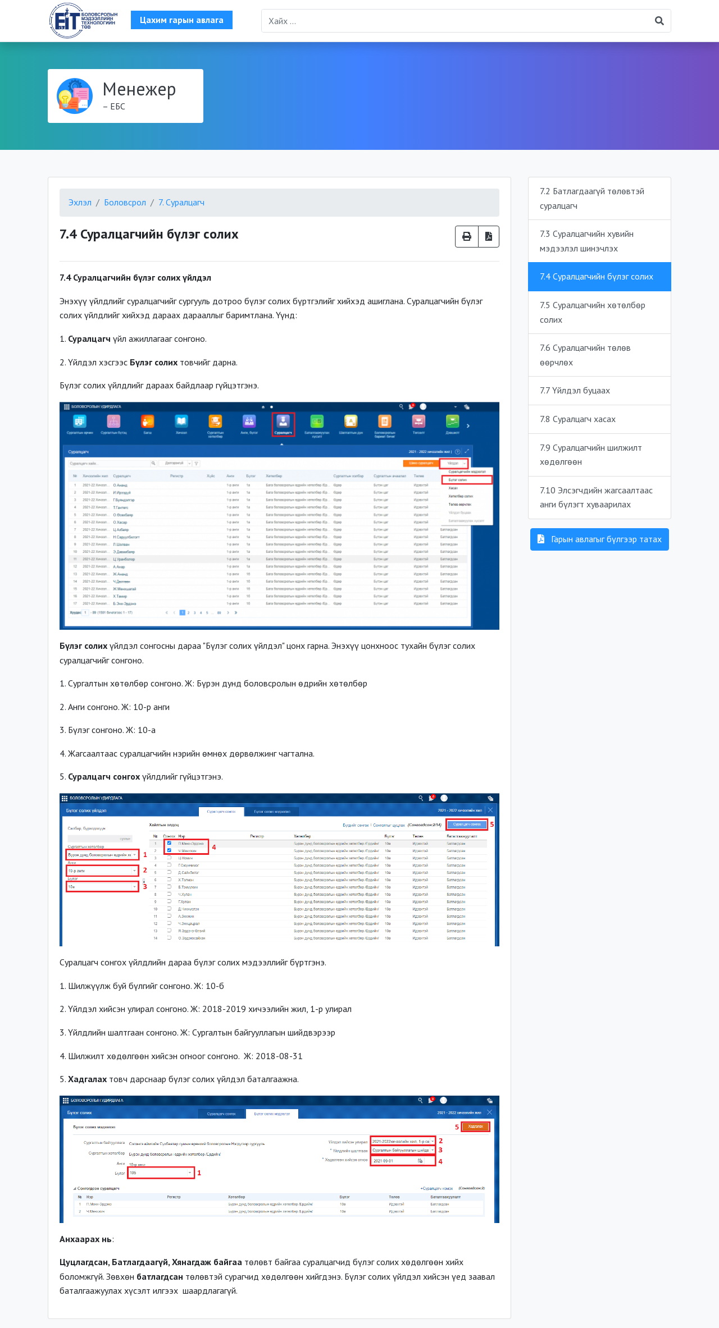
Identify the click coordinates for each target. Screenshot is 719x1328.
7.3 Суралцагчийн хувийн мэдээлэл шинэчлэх (587, 241)
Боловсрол (125, 202)
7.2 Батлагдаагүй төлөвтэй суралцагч (592, 198)
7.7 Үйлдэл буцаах (575, 390)
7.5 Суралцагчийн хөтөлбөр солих (592, 312)
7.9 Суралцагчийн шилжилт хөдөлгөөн (591, 455)
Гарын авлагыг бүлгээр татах (600, 538)
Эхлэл (80, 202)
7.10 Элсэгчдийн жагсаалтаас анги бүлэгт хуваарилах (596, 497)
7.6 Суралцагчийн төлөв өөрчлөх (585, 355)
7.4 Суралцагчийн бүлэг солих (596, 276)
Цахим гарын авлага (182, 19)
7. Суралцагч (181, 202)
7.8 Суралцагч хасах (578, 418)
